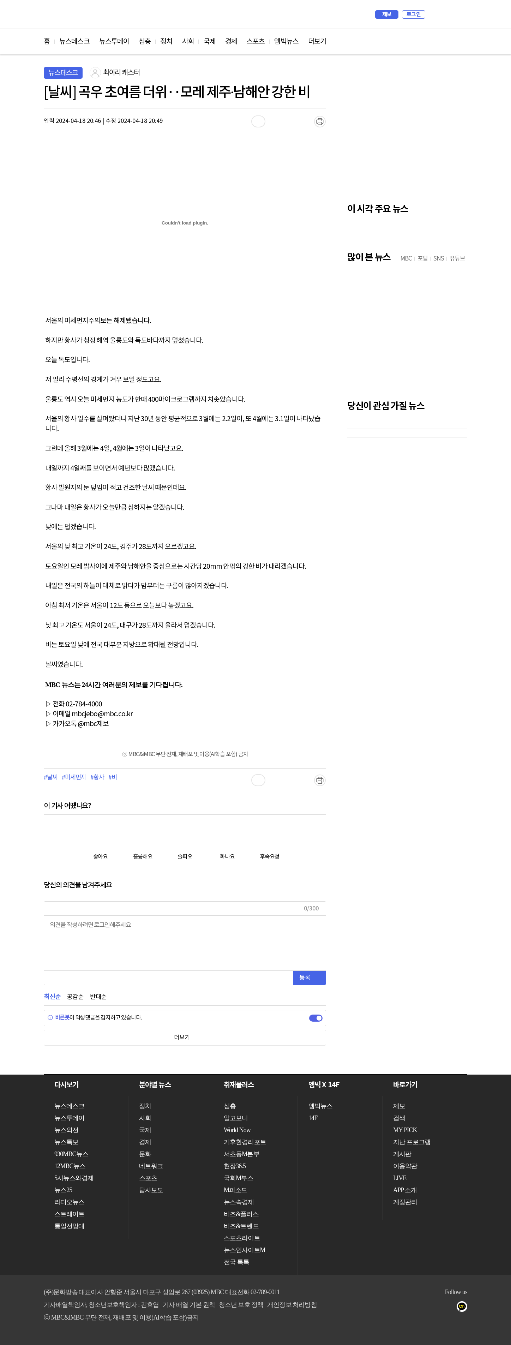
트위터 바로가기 (461, 41)
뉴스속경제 (239, 1202)
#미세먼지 (74, 777)
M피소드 (235, 1190)
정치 (166, 42)
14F (312, 1118)
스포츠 (256, 42)
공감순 (75, 997)
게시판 (402, 1154)
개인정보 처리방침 (292, 1304)
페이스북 (408, 1308)
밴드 (436, 1308)
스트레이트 (69, 1214)
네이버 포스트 (450, 1308)
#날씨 (50, 777)
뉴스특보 (66, 1142)
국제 (210, 42)
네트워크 (151, 1166)
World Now (237, 1130)
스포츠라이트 (242, 1238)
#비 (112, 777)
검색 (434, 14)
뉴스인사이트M (244, 1250)
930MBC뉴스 (71, 1154)
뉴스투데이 (114, 42)
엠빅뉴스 (286, 42)
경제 (231, 42)
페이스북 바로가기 (444, 41)
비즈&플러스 (241, 1214)
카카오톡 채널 (464, 1308)
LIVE (399, 1178)
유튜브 (394, 1308)
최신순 (52, 997)
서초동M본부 (241, 1154)
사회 (188, 42)
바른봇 (58, 1018)
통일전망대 (69, 1226)
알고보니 (236, 1118)
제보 (387, 14)
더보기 (317, 42)
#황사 (97, 777)
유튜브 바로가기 (427, 41)
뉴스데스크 (74, 42)
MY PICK (444, 14)
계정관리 (405, 1202)
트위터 (422, 1308)
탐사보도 (151, 1190)
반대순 (98, 997)
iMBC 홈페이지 (459, 14)
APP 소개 (405, 1190)
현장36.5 (235, 1166)
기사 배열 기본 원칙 (189, 1304)
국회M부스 (238, 1178)
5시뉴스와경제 (74, 1178)
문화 (145, 1154)
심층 (145, 42)
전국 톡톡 (236, 1262)
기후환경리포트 (245, 1142)
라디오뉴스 (69, 1202)
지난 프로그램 (412, 1142)
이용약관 (405, 1166)
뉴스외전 (66, 1130)
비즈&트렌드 (241, 1226)
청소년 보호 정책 (241, 1304)
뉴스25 (63, 1190)
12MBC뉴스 (69, 1166)
